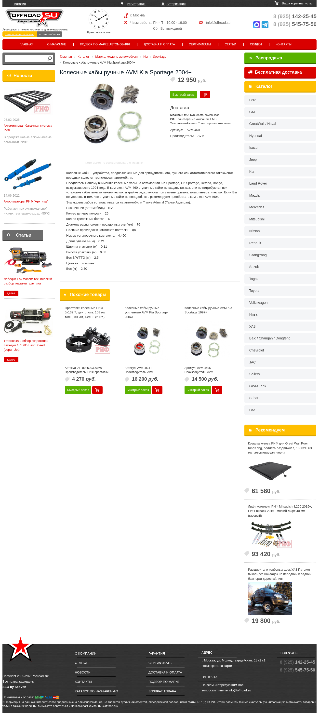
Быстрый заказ (184, 94)
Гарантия (156, 653)
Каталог (264, 86)
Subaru (254, 398)
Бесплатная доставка (275, 72)
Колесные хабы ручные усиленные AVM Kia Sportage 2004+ (146, 312)
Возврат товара (162, 691)
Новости (22, 75)
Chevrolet (256, 350)
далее (11, 293)
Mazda (254, 195)
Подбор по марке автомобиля (105, 44)
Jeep (253, 159)
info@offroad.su (218, 23)
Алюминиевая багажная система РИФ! (28, 128)
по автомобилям (49, 34)
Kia (251, 172)
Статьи (230, 44)
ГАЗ (252, 410)
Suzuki (254, 267)
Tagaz (253, 279)
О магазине (56, 44)
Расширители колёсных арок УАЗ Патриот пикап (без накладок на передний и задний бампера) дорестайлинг (279, 574)
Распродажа (265, 57)
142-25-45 (295, 16)
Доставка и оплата (159, 44)
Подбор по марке (163, 682)
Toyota (254, 291)
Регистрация (136, 4)
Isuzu (253, 147)
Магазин (19, 4)
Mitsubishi (257, 219)
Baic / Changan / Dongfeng (270, 338)
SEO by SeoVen (14, 687)
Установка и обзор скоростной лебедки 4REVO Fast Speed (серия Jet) (26, 345)
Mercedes (256, 207)
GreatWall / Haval (262, 124)
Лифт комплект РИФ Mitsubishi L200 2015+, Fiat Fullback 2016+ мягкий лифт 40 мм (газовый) (280, 511)
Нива (253, 314)
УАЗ (252, 326)
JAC (252, 362)
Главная (26, 44)
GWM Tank (257, 386)
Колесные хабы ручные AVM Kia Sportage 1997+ (208, 310)
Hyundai (255, 136)
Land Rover (258, 183)
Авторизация (176, 4)
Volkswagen (258, 303)
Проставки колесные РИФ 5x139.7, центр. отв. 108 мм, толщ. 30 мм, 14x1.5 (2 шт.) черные (85, 314)
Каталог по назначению (19, 34)
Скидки (256, 44)
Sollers (254, 374)
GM (252, 112)
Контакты (284, 44)
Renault (255, 243)
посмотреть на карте (216, 666)
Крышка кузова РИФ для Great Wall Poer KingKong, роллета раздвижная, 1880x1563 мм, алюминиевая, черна (280, 448)
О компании (85, 653)
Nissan (254, 231)
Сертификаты (200, 44)
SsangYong (258, 255)
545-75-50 (295, 24)
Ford (252, 100)
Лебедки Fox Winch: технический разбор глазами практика (28, 281)
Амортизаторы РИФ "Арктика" (26, 201)
